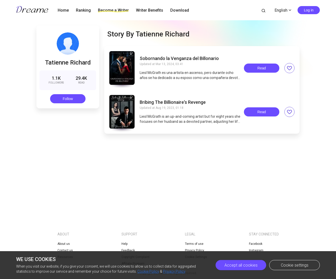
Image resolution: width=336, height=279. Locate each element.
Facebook (255, 244)
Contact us (65, 250)
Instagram (256, 250)
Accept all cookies (241, 265)
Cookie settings (294, 265)
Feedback (128, 250)
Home (63, 10)
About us (63, 244)
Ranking (83, 10)
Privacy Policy (174, 271)
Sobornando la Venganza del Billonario (179, 58)
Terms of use (194, 244)
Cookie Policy (148, 271)
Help (124, 244)
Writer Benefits (149, 10)
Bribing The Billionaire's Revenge (173, 102)
